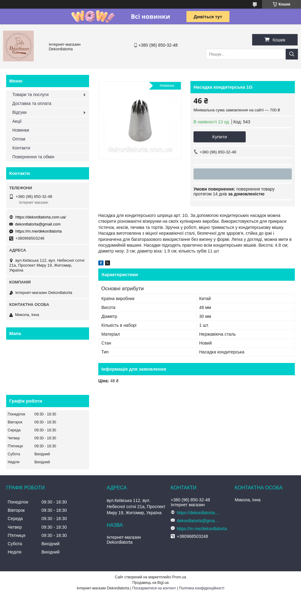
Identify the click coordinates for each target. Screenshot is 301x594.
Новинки (20, 130)
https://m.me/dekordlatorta (38, 231)
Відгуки (19, 112)
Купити (219, 136)
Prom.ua (179, 577)
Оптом (18, 139)
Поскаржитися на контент (154, 588)
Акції (17, 121)
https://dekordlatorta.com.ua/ (40, 217)
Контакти (21, 147)
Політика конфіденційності (202, 588)
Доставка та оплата (31, 103)
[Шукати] (292, 54)
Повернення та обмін (33, 156)
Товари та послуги (30, 94)
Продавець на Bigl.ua (150, 582)
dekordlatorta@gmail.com (38, 224)
